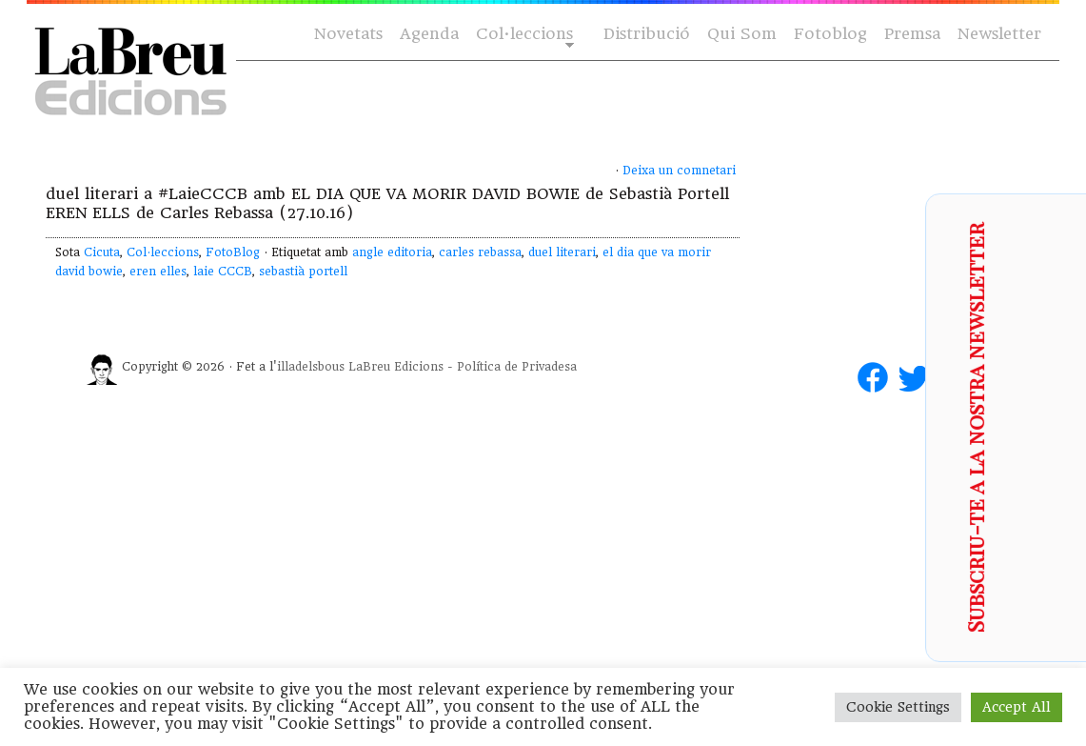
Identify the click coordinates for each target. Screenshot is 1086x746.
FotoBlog (233, 252)
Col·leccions (523, 35)
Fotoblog (830, 34)
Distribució (646, 34)
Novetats (348, 34)
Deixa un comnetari (679, 170)
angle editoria (392, 252)
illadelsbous (311, 366)
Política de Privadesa (517, 366)
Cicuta (102, 252)
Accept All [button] (1016, 707)
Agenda (429, 34)
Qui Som (742, 34)
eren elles (158, 271)
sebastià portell (303, 271)
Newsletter (999, 34)
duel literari (562, 252)
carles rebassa (480, 252)
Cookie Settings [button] (898, 707)
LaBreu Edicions (396, 366)
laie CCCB (222, 271)
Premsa (912, 34)
